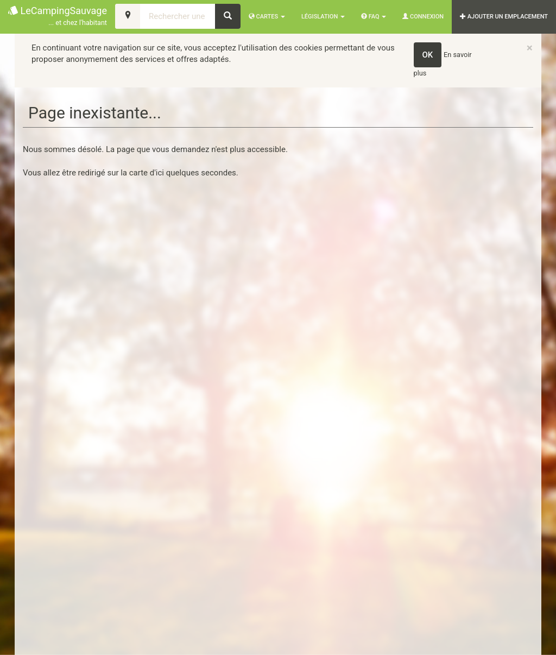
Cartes (267, 16)
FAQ (373, 16)
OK (427, 55)
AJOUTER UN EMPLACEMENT (504, 16)
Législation (323, 16)
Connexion (423, 16)
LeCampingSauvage (57, 16)
